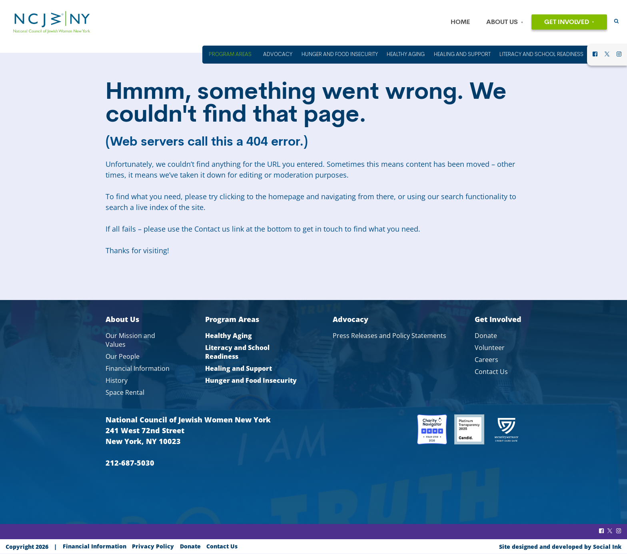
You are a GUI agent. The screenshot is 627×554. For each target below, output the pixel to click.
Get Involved (566, 22)
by (560, 546)
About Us (502, 22)
